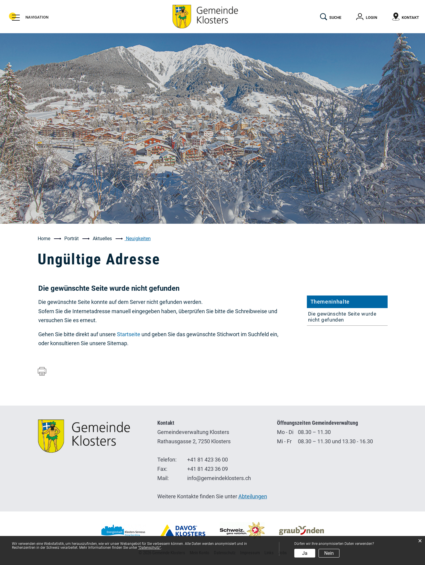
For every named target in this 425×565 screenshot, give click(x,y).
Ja (304, 553)
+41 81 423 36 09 (207, 469)
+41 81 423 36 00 (207, 459)
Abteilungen (252, 496)
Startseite (128, 334)
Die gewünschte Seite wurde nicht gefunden (342, 317)
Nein (329, 553)
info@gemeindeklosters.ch (219, 478)
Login (371, 17)
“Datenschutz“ (149, 548)
